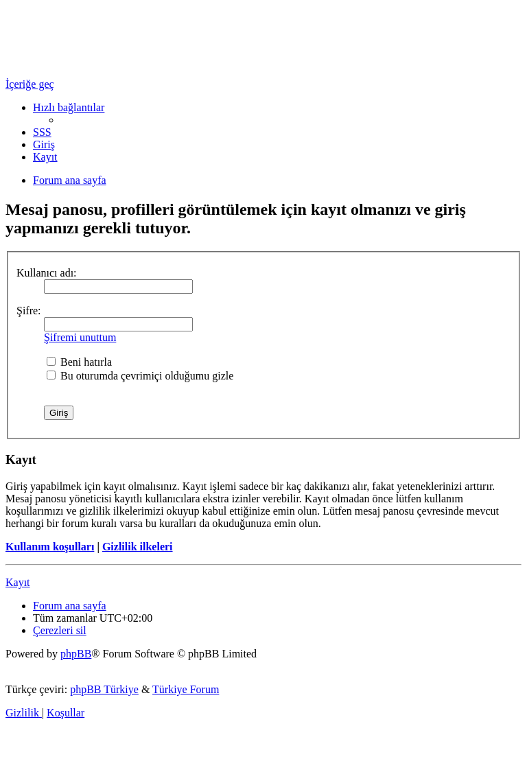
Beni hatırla (79, 362)
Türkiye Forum (185, 689)
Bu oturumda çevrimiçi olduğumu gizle (140, 376)
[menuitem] (42, 132)
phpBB (75, 653)
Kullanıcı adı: (46, 273)
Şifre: (28, 310)
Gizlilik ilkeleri (137, 546)
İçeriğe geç (29, 84)
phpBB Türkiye (104, 689)
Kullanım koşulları (49, 546)
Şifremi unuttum (80, 337)
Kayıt (17, 582)
